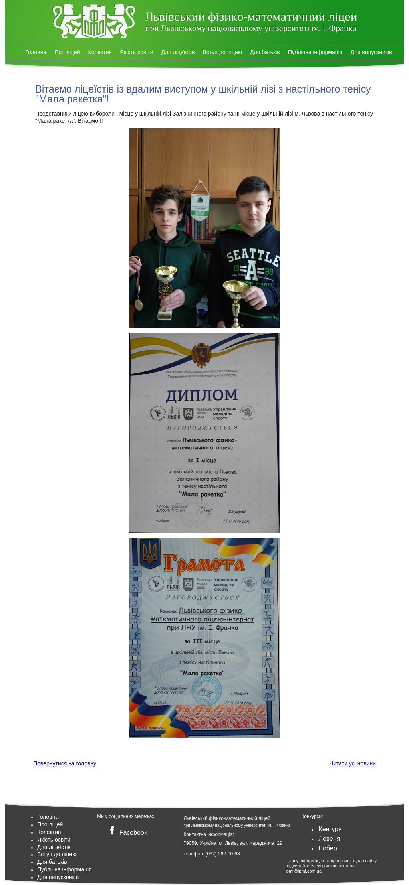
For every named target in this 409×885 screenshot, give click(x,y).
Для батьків (265, 52)
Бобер (327, 848)
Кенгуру (329, 829)
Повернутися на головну (64, 763)
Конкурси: (312, 816)
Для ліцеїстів (178, 52)
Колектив (100, 52)
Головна (35, 52)
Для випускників (371, 52)
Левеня (329, 838)
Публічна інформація (315, 52)
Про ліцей (67, 52)
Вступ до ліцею (222, 52)
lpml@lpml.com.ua (303, 871)
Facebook (126, 832)
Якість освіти (136, 52)
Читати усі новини (353, 763)
